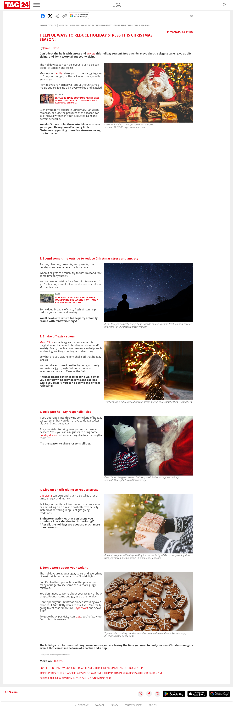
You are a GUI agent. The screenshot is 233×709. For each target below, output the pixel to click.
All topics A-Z (82, 705)
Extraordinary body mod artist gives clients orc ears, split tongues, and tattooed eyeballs (77, 100)
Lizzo (78, 616)
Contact (99, 705)
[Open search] (224, 5)
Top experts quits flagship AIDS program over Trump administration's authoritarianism (101, 673)
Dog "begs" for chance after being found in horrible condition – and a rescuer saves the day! (76, 300)
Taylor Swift (81, 608)
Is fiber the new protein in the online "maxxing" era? (75, 678)
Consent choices (133, 705)
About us (154, 705)
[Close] (191, 16)
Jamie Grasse (51, 48)
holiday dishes (48, 435)
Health (63, 25)
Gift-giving (46, 495)
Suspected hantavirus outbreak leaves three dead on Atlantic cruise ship (91, 668)
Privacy (114, 705)
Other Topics (48, 25)
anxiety (91, 53)
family (58, 73)
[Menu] (36, 4)
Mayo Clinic (46, 342)
